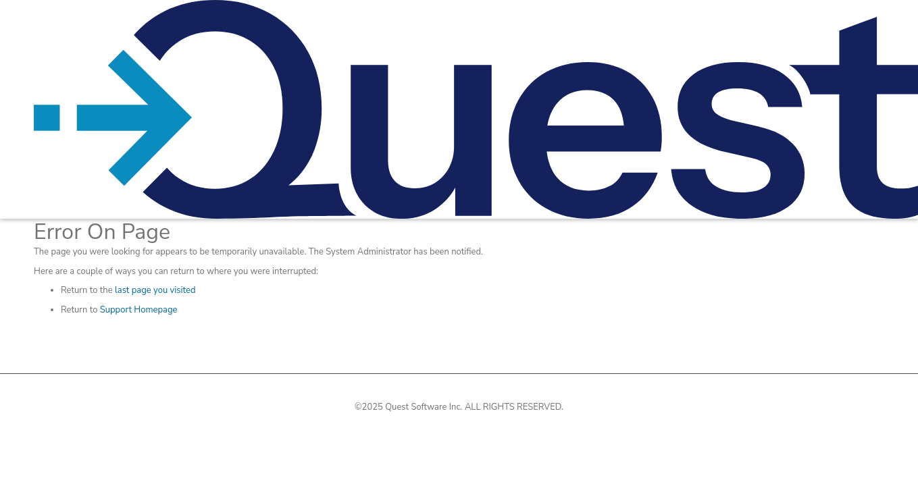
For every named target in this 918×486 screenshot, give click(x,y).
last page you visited (155, 290)
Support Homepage (139, 310)
